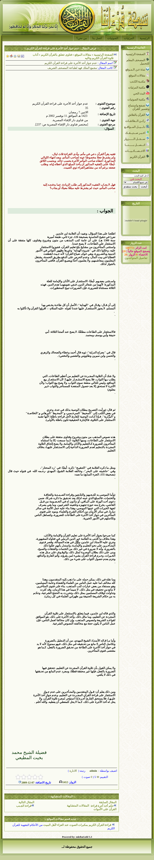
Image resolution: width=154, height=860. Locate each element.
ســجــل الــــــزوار (136, 138)
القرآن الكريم (139, 156)
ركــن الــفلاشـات (137, 120)
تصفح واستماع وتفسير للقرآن (138, 106)
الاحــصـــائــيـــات (137, 150)
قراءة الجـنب (23, 805)
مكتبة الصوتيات (138, 99)
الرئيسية (144, 38)
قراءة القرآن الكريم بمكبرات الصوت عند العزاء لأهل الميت (77, 824)
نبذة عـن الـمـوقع (137, 69)
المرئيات (129, 38)
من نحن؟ (81, 38)
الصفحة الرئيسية (103, 54)
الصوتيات (112, 38)
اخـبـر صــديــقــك (137, 132)
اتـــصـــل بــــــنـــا (137, 144)
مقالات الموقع (82, 54)
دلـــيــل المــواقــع (136, 126)
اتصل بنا (97, 38)
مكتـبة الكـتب (139, 81)
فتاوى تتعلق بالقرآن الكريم (56, 54)
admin (93, 770)
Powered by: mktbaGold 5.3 (77, 836)
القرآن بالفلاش (138, 114)
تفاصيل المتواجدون (136, 257)
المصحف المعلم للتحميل (137, 61)
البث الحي (141, 93)
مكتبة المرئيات (138, 87)
